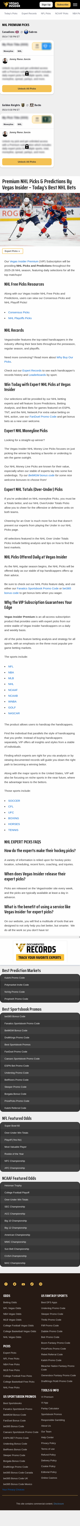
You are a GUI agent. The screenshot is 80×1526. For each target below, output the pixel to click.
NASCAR (14, 713)
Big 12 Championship (16, 1227)
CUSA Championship (16, 1256)
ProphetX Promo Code (16, 999)
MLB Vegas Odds (12, 1319)
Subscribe (62, 4)
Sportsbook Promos (51, 1414)
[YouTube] (24, 1284)
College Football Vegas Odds (18, 1325)
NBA (11, 672)
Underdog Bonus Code (15, 1443)
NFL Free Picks (11, 1358)
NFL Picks (46, 13)
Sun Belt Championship (17, 1249)
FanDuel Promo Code (43, 416)
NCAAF (13, 689)
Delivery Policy (49, 1460)
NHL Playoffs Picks (20, 318)
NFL (10, 666)
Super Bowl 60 (12, 1125)
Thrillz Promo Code (51, 1319)
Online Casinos (49, 1477)
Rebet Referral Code (52, 1354)
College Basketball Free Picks (18, 1381)
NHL (11, 683)
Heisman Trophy (13, 1185)
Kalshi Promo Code (15, 977)
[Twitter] (15, 1284)
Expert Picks (9, 1352)
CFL (10, 806)
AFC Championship (15, 1168)
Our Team (46, 1431)
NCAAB (13, 695)
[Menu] (75, 4)
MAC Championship (15, 1263)
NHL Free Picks (11, 1387)
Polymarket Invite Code (17, 984)
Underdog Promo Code (17, 1072)
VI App (44, 1402)
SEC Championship (15, 1206)
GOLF (12, 707)
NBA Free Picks (11, 1364)
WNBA (12, 701)
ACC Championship (15, 1213)
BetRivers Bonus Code (15, 1449)
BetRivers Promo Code (17, 1079)
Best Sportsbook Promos (18, 1044)
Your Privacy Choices (13, 1489)
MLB (11, 678)
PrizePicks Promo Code (17, 1101)
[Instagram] (41, 1284)
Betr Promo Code (50, 1337)
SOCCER (14, 800)
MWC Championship (15, 1242)
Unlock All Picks (27, 88)
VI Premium (47, 1397)
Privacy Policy (48, 1443)
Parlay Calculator (50, 1408)
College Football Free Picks (17, 1376)
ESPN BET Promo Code (16, 1438)
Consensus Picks (18, 312)
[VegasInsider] (40, 1277)
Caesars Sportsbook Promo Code (22, 1058)
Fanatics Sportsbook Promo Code (38, 588)
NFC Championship (15, 1161)
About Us (46, 1425)
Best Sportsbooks (12, 1403)
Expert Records (29, 13)
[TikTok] (32, 1284)
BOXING (13, 818)
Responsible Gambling (53, 1420)
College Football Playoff (17, 1192)
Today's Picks (10, 13)
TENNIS (13, 829)
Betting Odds (10, 1302)
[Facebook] (6, 1284)
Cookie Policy (48, 1466)
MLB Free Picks (11, 1370)
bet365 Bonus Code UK (15, 1478)
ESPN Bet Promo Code (17, 1065)
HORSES (14, 824)
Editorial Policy (49, 1472)
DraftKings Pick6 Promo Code (56, 1381)
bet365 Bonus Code (15, 1016)
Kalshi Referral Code (15, 1108)
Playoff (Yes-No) (13, 1139)
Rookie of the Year (14, 1154)
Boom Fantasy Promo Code (55, 1343)
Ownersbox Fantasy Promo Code (58, 1375)
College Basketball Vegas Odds (19, 1331)
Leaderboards (37, 374)
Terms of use (48, 1449)
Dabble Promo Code (51, 1331)
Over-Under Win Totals (16, 1132)
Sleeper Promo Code (15, 1087)
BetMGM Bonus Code (16, 1030)
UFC (11, 812)
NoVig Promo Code (15, 991)
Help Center (47, 1437)
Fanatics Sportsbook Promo (17, 1409)
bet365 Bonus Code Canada (18, 1472)
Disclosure (59, 1504)
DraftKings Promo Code (17, 1037)
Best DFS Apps (49, 1302)
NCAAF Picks (61, 13)
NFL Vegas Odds (12, 1308)
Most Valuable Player (16, 1146)
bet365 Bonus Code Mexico (17, 1484)
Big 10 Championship (16, 1220)
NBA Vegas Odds (12, 1314)
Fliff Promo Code (50, 1325)
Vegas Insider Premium (24, 261)
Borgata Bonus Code (15, 1094)
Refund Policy (48, 1454)
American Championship (17, 1234)
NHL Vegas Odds (12, 1337)
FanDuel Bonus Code (14, 1420)
